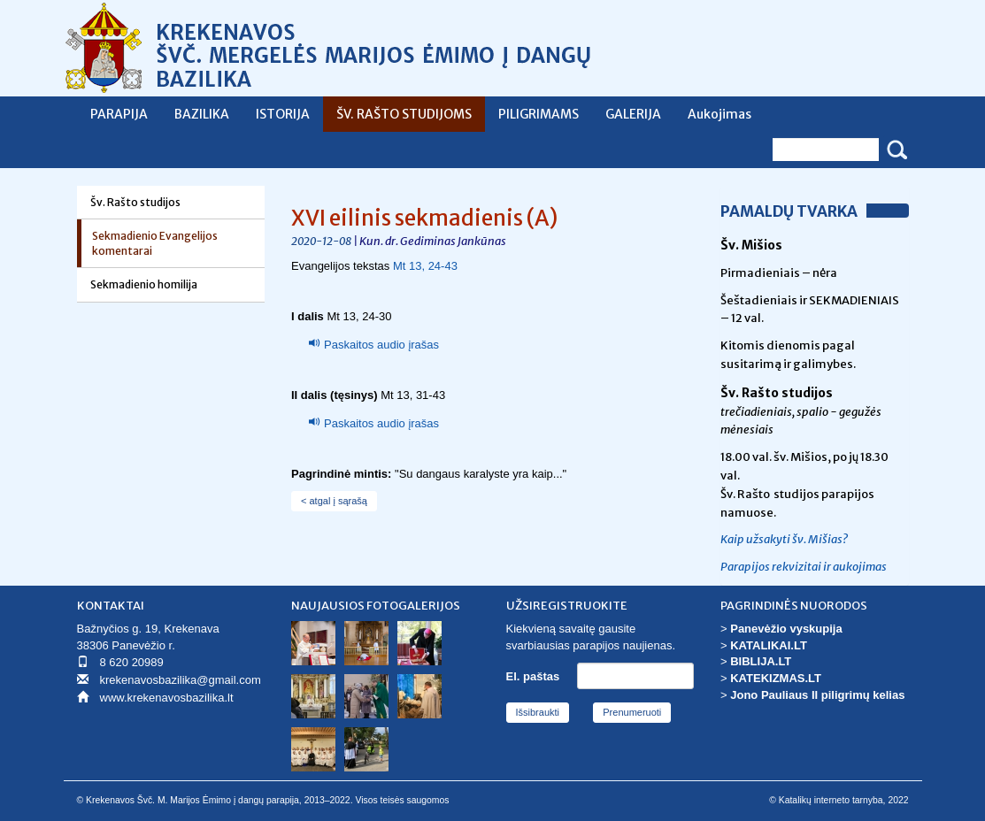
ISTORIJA (283, 114)
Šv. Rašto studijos (135, 202)
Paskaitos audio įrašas (381, 344)
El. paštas (533, 676)
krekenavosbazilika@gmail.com (180, 680)
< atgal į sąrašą (334, 500)
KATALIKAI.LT (768, 645)
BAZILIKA (201, 114)
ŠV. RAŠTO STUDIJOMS (404, 114)
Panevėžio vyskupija (786, 628)
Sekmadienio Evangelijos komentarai (155, 243)
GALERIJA (633, 114)
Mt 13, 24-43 (425, 265)
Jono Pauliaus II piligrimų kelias (817, 695)
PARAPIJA (119, 114)
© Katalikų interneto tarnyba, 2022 (838, 800)
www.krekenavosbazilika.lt (167, 697)
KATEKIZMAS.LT (775, 678)
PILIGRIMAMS (538, 114)
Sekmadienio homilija (143, 284)
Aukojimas (719, 114)
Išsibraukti (538, 712)
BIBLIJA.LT (760, 661)
